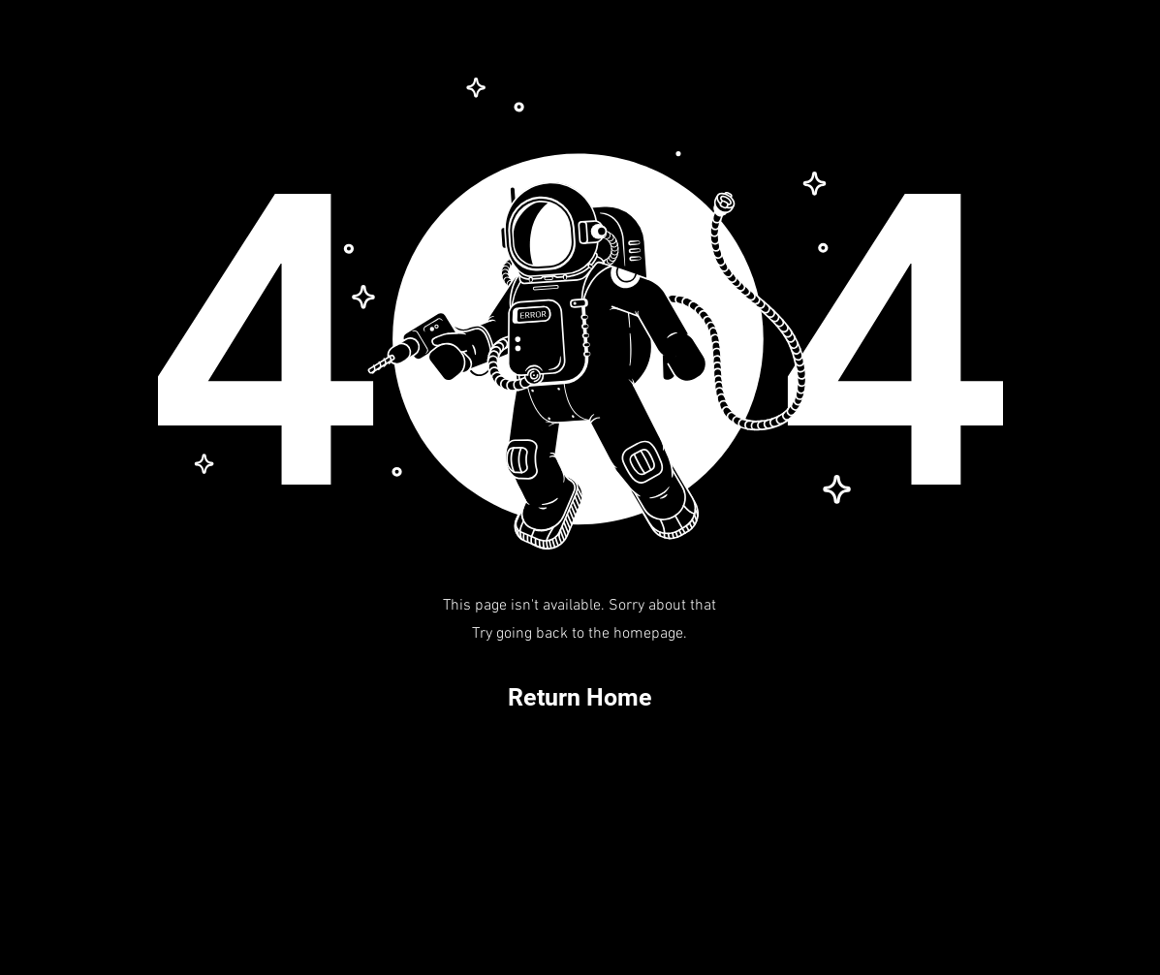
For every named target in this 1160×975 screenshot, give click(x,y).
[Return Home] (580, 697)
